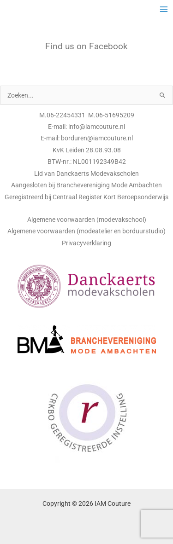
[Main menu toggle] (164, 9)
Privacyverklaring (86, 243)
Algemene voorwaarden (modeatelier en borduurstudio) (86, 231)
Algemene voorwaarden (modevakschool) (86, 219)
